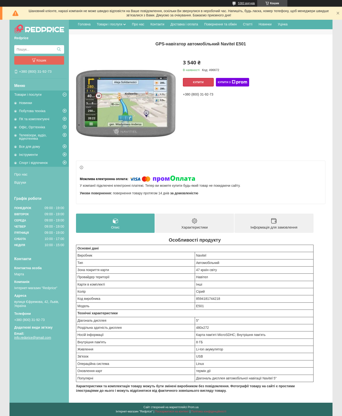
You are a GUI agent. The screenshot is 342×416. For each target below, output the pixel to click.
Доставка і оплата (184, 24)
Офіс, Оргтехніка (32, 127)
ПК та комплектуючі (34, 119)
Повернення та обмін (220, 24)
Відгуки (20, 182)
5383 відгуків (246, 3)
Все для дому (29, 146)
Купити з (232, 82)
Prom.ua (193, 407)
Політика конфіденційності (208, 411)
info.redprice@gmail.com (32, 337)
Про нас (21, 174)
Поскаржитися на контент (172, 411)
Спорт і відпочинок (33, 163)
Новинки (25, 103)
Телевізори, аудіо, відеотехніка (33, 136)
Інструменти (28, 155)
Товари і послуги (28, 94)
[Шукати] (58, 49)
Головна (84, 24)
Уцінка (283, 24)
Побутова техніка (32, 111)
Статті (247, 24)
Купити (198, 82)
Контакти (157, 24)
